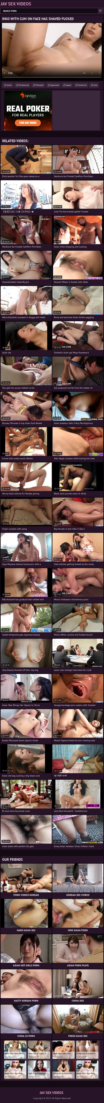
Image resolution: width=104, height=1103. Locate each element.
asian (9, 85)
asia (95, 85)
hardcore (82, 85)
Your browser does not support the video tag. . (52, 52)
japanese (54, 85)
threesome (24, 85)
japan (68, 85)
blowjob (40, 85)
